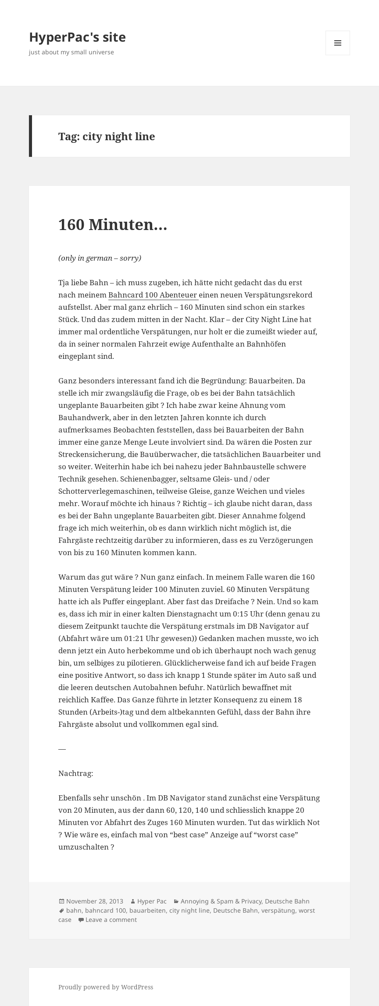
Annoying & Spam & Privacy (221, 901)
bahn (74, 910)
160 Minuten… (113, 224)
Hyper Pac (152, 901)
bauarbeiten (147, 910)
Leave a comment (111, 919)
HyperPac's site (77, 36)
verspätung (278, 910)
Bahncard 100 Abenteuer (153, 295)
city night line (189, 910)
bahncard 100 (105, 910)
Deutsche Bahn (287, 901)
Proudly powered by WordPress (105, 987)
